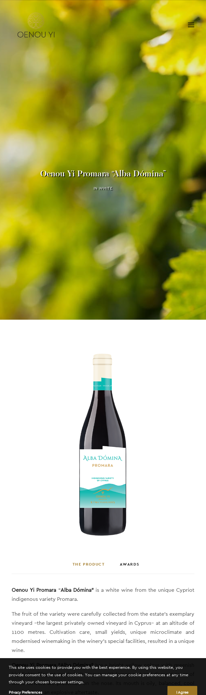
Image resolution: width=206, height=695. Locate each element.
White (105, 186)
